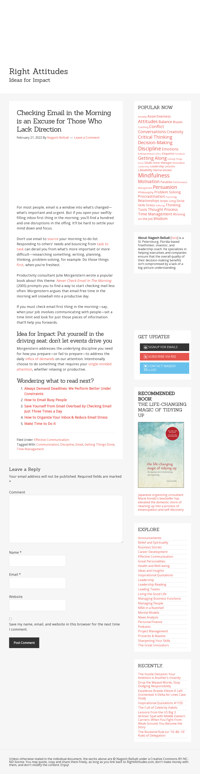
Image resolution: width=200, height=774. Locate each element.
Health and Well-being (154, 566)
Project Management (153, 631)
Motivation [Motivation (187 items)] (149, 181)
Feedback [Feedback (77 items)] (180, 153)
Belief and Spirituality (153, 542)
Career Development (153, 552)
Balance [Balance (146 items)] (165, 121)
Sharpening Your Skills (154, 641)
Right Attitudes (38, 71)
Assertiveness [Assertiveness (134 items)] (159, 116)
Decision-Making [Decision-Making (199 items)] (155, 142)
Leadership (146, 580)
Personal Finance (150, 622)
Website (16, 596)
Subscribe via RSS (160, 356)
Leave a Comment (87, 137)
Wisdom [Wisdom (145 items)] (161, 218)
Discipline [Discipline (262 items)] (149, 148)
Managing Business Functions (159, 598)
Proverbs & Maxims (152, 636)
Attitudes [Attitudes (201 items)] (148, 121)
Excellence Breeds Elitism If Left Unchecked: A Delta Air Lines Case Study (162, 694)
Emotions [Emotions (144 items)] (170, 149)
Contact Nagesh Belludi (160, 368)
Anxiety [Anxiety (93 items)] (142, 116)
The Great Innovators (153, 645)
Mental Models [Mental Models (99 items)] (162, 170)
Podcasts (144, 627)
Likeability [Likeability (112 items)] (145, 170)
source (52, 238)
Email (79, 444)
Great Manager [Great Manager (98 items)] (162, 162)
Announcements (149, 538)
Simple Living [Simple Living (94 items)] (168, 201)
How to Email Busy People (45, 400)
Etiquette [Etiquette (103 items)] (168, 153)
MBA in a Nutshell (151, 608)
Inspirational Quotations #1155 (160, 703)
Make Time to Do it (40, 423)
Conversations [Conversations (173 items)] (152, 131)
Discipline (67, 444)
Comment (17, 492)
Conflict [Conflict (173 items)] (156, 126)
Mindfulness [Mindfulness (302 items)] (154, 175)
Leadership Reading (152, 584)
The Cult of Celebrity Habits (157, 707)
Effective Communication (51, 440)
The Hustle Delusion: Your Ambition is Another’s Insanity (159, 676)
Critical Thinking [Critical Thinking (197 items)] (155, 137)
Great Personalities (151, 561)
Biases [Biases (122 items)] (178, 122)
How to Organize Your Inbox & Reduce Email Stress (65, 417)
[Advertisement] (100, 28)
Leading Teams (149, 589)
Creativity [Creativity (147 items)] (175, 131)
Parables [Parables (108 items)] (166, 182)
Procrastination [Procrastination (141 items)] (151, 196)
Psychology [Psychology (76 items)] (171, 196)
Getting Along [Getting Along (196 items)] (152, 158)
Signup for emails (161, 347)
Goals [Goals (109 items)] (148, 162)
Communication (47, 444)
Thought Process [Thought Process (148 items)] (163, 209)
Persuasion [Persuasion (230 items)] (165, 187)
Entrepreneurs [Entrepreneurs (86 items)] (146, 153)
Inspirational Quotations (155, 575)
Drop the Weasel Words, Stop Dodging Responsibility (159, 684)
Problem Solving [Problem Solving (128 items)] (167, 192)
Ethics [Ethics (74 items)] (158, 154)
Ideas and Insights (151, 570)
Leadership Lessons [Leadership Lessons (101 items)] (162, 166)
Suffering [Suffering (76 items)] (160, 205)
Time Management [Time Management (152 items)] (155, 214)
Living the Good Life (152, 594)
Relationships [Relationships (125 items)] (148, 200)
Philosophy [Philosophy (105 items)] (146, 192)
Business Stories (150, 547)
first (20, 264)
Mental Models (148, 612)
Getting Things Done (100, 444)
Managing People (150, 603)
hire (174, 238)
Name (15, 552)
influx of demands (39, 359)
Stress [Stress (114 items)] (150, 205)
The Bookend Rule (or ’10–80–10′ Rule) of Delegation (161, 734)
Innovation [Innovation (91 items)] (179, 162)
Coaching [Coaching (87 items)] (143, 127)
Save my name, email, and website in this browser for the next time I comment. (64, 627)
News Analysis (148, 617)
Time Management (30, 449)
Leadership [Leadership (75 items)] (143, 166)
